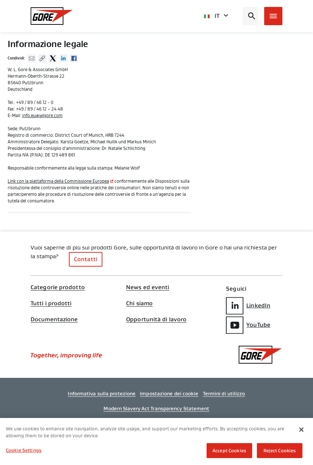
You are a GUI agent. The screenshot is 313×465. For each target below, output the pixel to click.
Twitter (53, 58)
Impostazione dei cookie (169, 393)
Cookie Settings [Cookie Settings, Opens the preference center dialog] (24, 451)
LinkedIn (248, 306)
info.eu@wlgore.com (42, 115)
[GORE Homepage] (52, 16)
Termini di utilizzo (224, 393)
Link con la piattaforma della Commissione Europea (58, 181)
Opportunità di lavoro (156, 319)
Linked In (63, 58)
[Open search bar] (250, 16)
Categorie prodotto (58, 287)
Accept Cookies (229, 451)
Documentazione (54, 319)
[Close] (301, 431)
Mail (32, 58)
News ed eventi (147, 287)
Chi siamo (139, 303)
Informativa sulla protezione (102, 393)
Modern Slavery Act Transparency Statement (156, 408)
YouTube (248, 325)
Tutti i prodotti (51, 303)
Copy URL (42, 58)
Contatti (85, 259)
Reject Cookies (279, 451)
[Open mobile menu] (273, 16)
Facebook (74, 58)
